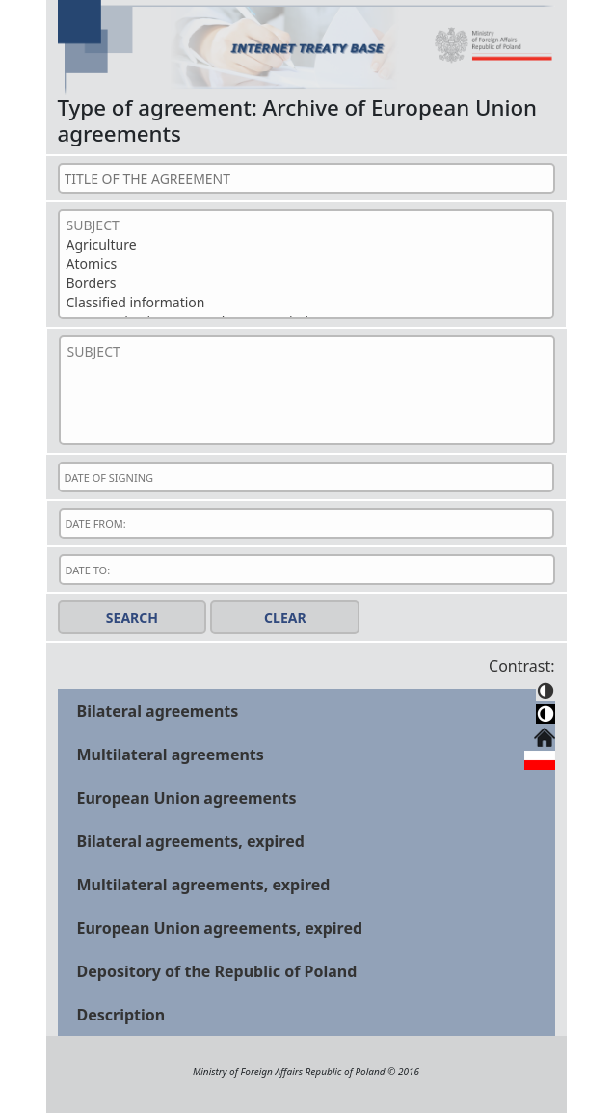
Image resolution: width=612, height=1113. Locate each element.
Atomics (306, 264)
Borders (306, 283)
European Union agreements (187, 797)
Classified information (306, 302)
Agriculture (306, 244)
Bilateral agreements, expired (191, 841)
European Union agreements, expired (220, 928)
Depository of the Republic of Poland (217, 971)
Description (121, 1014)
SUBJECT (306, 225)
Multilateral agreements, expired (204, 884)
